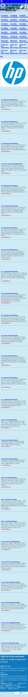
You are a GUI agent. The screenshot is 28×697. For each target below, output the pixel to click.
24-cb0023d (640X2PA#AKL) (9, 185)
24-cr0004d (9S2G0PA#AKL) (9, 293)
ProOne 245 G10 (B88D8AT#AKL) (10, 623)
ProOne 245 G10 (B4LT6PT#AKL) (10, 582)
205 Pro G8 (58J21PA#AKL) (9, 477)
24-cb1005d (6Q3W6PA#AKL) (9, 206)
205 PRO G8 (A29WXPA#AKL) (9, 459)
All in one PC (8, 12)
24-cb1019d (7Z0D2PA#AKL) (9, 249)
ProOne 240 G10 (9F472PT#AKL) (10, 562)
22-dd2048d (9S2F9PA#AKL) (9, 121)
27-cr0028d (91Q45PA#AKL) (9, 399)
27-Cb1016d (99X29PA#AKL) (9, 228)
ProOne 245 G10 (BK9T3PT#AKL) (10, 602)
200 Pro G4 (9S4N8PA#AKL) (9, 420)
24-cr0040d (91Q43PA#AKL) (9, 315)
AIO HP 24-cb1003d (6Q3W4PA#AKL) (12, 164)
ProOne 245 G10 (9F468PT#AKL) (10, 541)
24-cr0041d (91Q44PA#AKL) (9, 335)
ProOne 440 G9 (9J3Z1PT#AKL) (10, 643)
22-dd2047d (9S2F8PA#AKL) (9, 100)
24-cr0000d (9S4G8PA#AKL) (9, 271)
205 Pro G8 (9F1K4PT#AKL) (9, 499)
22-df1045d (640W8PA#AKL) (9, 143)
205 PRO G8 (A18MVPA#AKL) (9, 440)
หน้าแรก (2, 12)
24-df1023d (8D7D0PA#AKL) (9, 356)
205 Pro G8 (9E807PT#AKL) (9, 521)
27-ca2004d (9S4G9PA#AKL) (9, 377)
